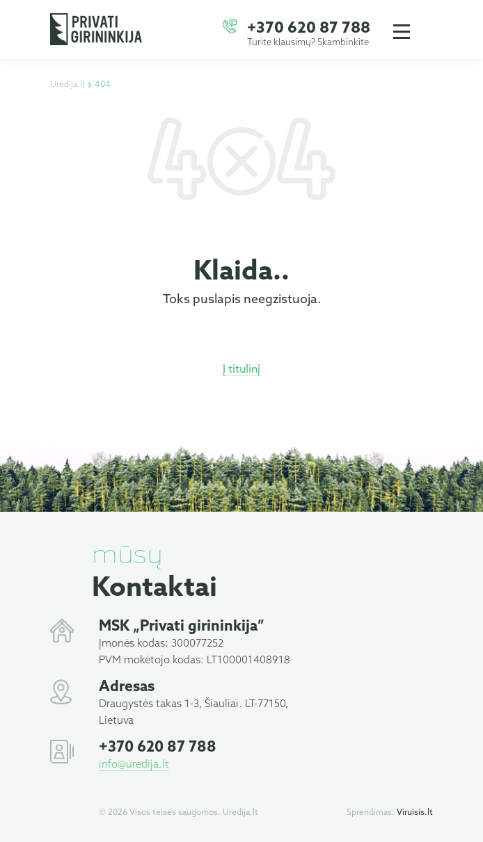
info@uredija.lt (134, 765)
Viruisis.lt (415, 813)
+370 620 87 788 (308, 28)
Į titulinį (241, 369)
